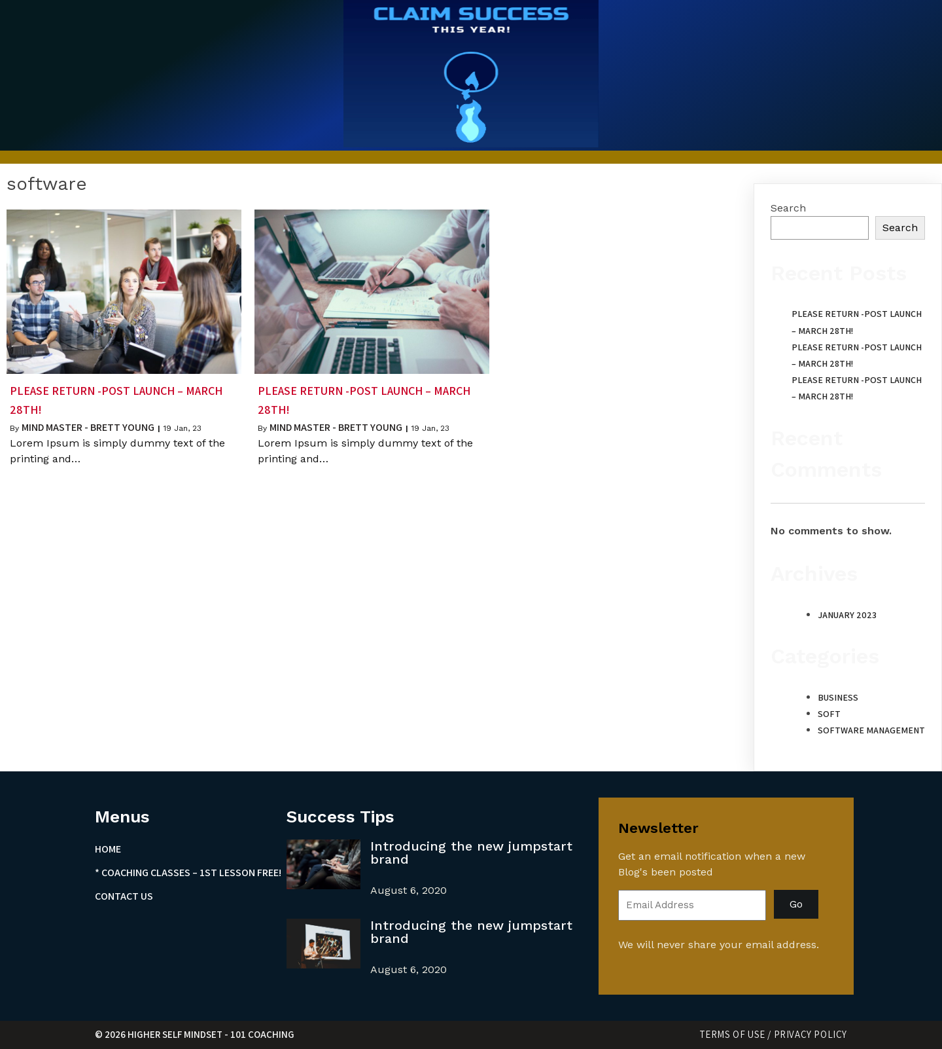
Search (788, 208)
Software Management (871, 730)
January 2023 (847, 615)
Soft (829, 714)
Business (838, 697)
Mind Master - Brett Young (88, 427)
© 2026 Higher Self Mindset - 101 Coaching (194, 1034)
